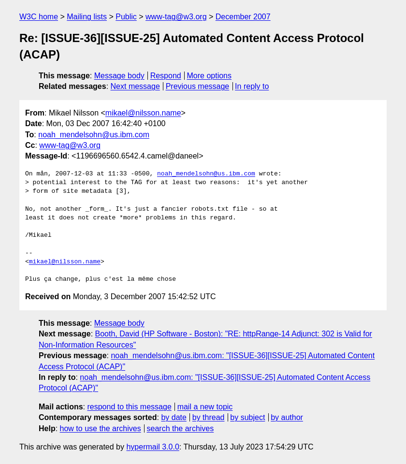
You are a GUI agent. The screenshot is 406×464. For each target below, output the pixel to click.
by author (287, 417)
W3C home (38, 17)
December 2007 (243, 17)
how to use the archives (100, 428)
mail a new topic (205, 407)
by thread (208, 417)
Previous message (198, 86)
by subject (247, 417)
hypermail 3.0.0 (152, 447)
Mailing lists (87, 17)
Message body (119, 76)
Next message (135, 86)
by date (173, 417)
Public (126, 17)
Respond (165, 76)
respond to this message (129, 407)
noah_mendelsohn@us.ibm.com (93, 134)
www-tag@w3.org (176, 17)
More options (209, 76)
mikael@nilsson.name (143, 113)
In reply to (252, 86)
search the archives (180, 428)
